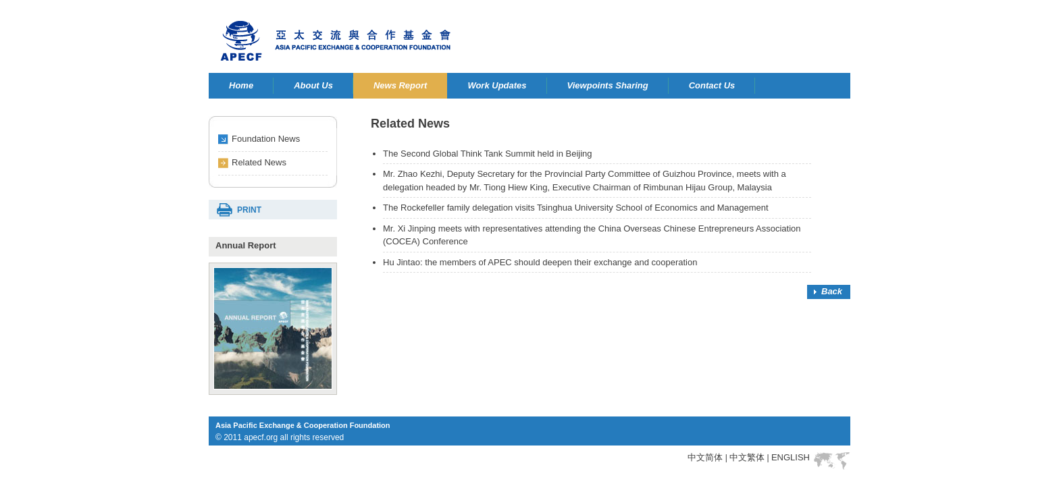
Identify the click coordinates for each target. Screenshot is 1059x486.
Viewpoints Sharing (607, 85)
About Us (313, 85)
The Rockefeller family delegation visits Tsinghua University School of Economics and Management (576, 207)
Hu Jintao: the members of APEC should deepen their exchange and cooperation (540, 262)
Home (241, 85)
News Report (400, 85)
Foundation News (266, 139)
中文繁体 (747, 457)
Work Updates (496, 85)
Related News (259, 162)
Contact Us (712, 85)
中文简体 (705, 457)
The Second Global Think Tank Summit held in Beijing (487, 153)
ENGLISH (790, 457)
